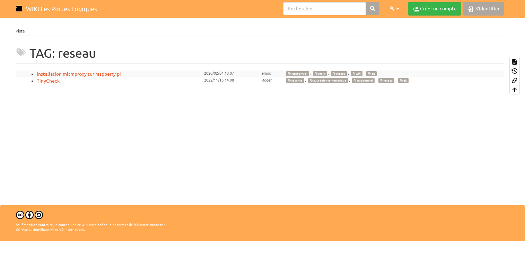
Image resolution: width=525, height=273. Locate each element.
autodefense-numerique (328, 80)
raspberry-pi (297, 73)
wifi (356, 73)
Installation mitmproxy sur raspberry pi (79, 74)
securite (295, 80)
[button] (394, 8)
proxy (320, 73)
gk (371, 73)
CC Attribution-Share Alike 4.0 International (51, 230)
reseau (339, 73)
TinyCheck (48, 81)
